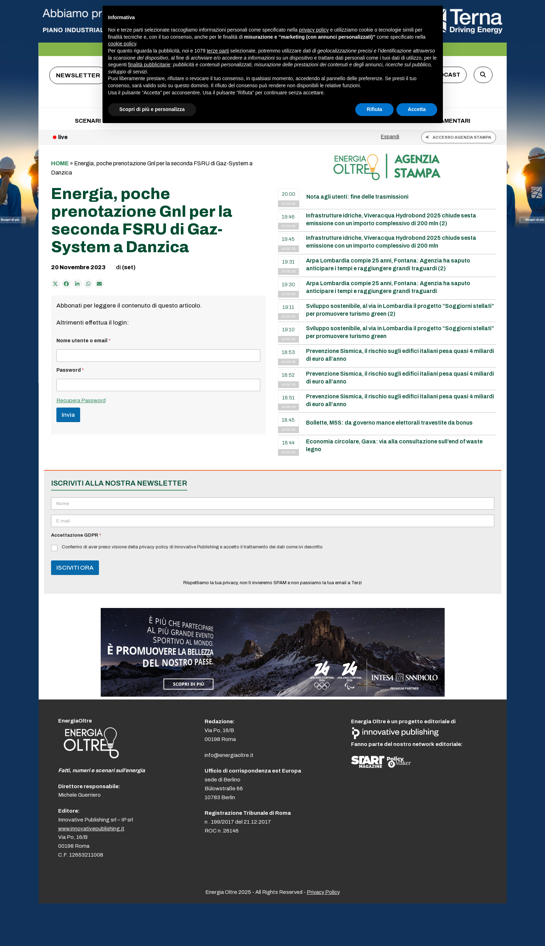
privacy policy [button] (314, 30)
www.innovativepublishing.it (91, 828)
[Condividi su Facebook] (66, 283)
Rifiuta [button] (374, 109)
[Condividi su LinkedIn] (77, 283)
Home (60, 163)
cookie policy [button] (122, 43)
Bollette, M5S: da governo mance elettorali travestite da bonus (389, 423)
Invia (68, 414)
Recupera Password (81, 400)
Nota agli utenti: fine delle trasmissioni (357, 197)
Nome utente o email (83, 340)
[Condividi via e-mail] (99, 283)
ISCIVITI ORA (75, 567)
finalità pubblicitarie (149, 64)
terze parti (218, 51)
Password (70, 370)
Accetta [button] (417, 109)
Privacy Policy (323, 892)
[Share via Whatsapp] (88, 283)
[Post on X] (55, 283)
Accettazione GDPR (76, 535)
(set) (128, 267)
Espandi (390, 136)
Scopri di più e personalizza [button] (152, 109)
